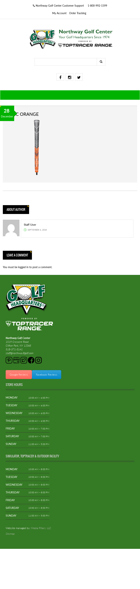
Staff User (30, 224)
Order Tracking (77, 13)
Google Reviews (19, 374)
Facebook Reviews (46, 374)
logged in (23, 267)
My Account (59, 13)
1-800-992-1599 (97, 5)
